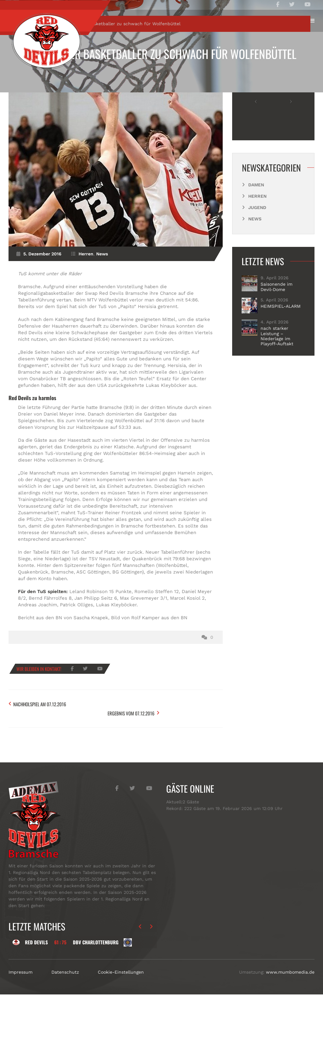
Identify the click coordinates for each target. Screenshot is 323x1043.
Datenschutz (65, 1020)
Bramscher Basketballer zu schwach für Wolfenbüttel (161, 53)
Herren (51, 84)
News (102, 314)
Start (26, 84)
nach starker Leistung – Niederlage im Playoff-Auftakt (277, 396)
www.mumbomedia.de (290, 1020)
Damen (256, 245)
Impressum (20, 1020)
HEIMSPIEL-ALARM (281, 366)
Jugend (257, 267)
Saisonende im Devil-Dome (276, 347)
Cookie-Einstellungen (121, 1020)
